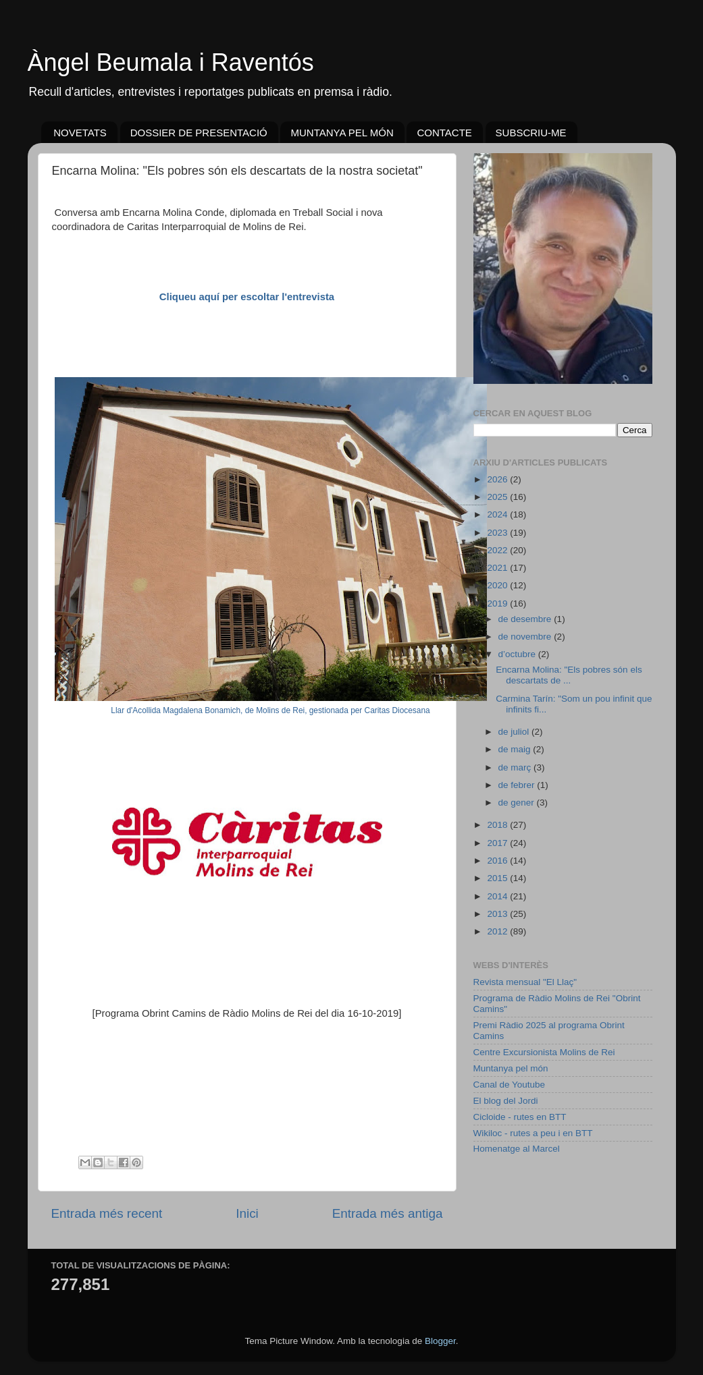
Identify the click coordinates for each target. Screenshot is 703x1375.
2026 (498, 479)
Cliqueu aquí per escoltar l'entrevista (246, 296)
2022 (498, 550)
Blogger (440, 1341)
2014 (498, 896)
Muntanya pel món (510, 1068)
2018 (498, 825)
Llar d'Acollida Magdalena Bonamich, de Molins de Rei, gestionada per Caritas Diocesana (270, 710)
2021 (498, 568)
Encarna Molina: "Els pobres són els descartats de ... (569, 675)
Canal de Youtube (509, 1084)
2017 (498, 843)
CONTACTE (444, 132)
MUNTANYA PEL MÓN (341, 132)
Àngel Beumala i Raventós (171, 62)
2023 (498, 533)
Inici (247, 1213)
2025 (498, 497)
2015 (498, 878)
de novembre (526, 637)
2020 (498, 585)
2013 (498, 914)
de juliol (515, 732)
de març (516, 767)
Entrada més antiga (387, 1213)
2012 (498, 931)
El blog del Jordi (505, 1101)
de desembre (526, 619)
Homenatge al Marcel (516, 1149)
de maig (515, 749)
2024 (498, 514)
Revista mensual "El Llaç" (525, 982)
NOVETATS (80, 132)
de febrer (518, 785)
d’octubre (518, 654)
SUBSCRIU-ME (531, 132)
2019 (498, 603)
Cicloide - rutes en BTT (520, 1117)
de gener (517, 802)
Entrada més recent (107, 1213)
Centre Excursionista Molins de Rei (544, 1052)
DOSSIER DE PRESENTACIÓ (198, 132)
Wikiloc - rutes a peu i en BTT (533, 1133)
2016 (498, 860)
